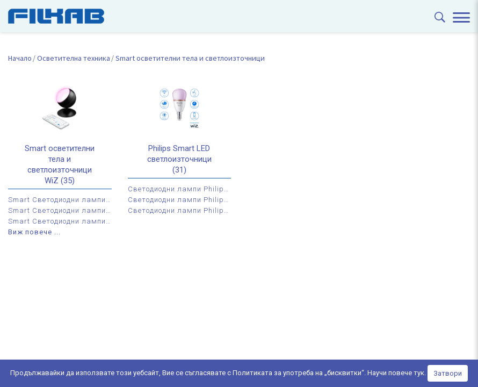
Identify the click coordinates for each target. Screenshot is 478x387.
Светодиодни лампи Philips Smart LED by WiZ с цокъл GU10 (179, 210)
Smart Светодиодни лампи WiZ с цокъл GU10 (60, 221)
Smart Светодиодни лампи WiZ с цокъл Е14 (60, 200)
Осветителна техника (73, 58)
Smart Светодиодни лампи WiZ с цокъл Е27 (60, 210)
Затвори (447, 373)
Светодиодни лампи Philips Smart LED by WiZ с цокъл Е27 (179, 200)
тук (419, 373)
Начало (20, 58)
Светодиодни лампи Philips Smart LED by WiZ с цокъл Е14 (179, 189)
